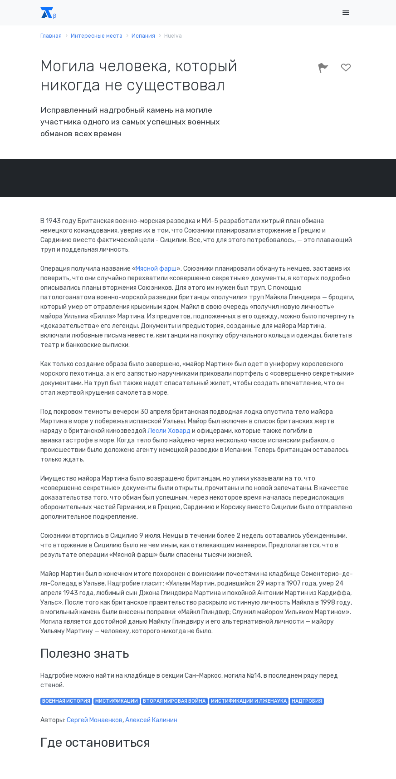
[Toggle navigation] (346, 13)
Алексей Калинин (151, 720)
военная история (66, 701)
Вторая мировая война (174, 701)
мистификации (116, 701)
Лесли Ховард (169, 431)
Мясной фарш (156, 269)
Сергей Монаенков (94, 720)
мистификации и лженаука (249, 701)
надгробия (307, 701)
